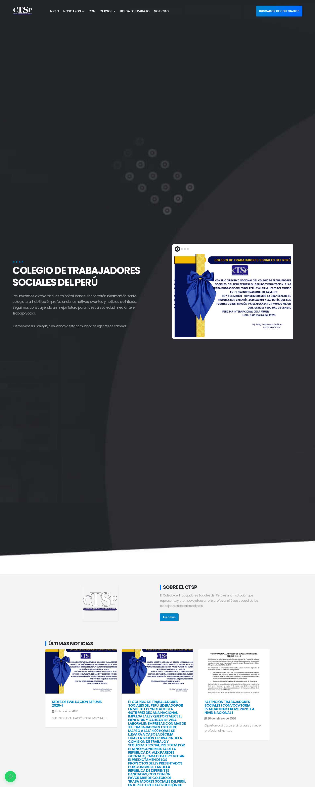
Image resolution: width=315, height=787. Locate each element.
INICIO (54, 11)
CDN (91, 11)
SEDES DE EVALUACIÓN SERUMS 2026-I (77, 703)
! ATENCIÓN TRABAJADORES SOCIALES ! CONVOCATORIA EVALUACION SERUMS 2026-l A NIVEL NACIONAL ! (229, 707)
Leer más (169, 617)
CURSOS (105, 11)
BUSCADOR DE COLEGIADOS (279, 11)
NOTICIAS (161, 11)
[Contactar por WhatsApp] (10, 776)
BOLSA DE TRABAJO (135, 11)
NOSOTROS (72, 11)
